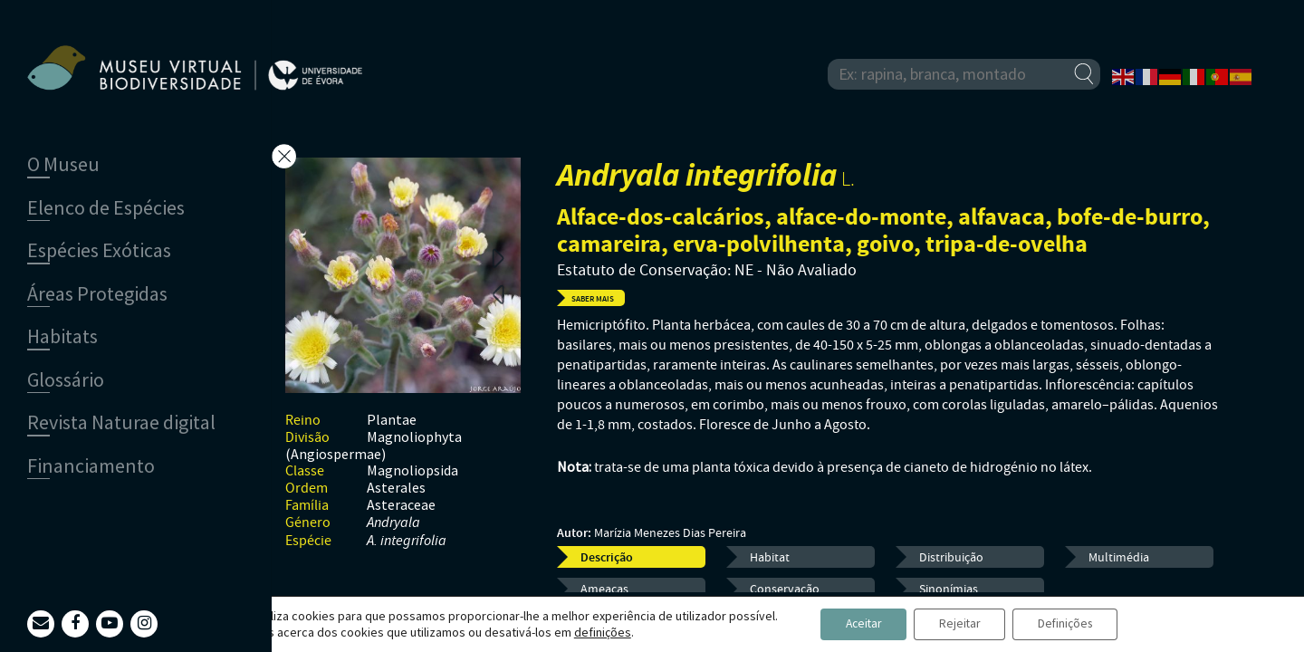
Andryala (393, 522)
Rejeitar (960, 624)
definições (592, 632)
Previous (498, 293)
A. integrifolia (406, 541)
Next (498, 257)
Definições (1071, 624)
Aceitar (858, 624)
